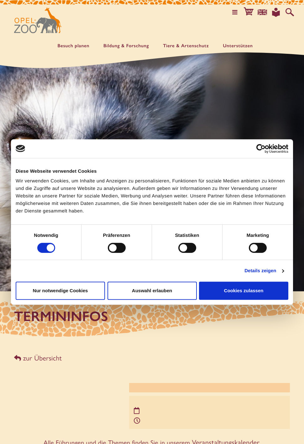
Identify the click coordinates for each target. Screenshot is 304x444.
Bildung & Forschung (126, 46)
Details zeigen (260, 270)
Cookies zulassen (244, 290)
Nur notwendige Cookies (60, 290)
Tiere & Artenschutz (186, 46)
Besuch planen (73, 46)
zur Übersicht (37, 357)
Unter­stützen (238, 46)
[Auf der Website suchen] (290, 12)
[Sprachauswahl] (265, 12)
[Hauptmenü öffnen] (239, 12)
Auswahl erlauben (152, 290)
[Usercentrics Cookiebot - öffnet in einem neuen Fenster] (260, 148)
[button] (252, 12)
